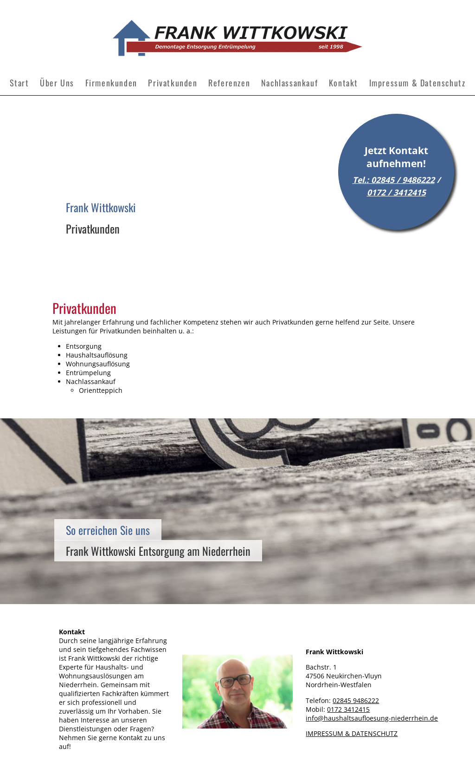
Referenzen (229, 83)
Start (19, 83)
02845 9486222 (356, 700)
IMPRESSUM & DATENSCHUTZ (352, 733)
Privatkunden (172, 83)
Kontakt (343, 83)
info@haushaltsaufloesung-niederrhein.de (372, 718)
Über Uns (57, 83)
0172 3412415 (348, 709)
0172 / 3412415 (396, 192)
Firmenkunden (111, 83)
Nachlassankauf (289, 83)
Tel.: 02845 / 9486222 (394, 179)
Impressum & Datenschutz (417, 83)
